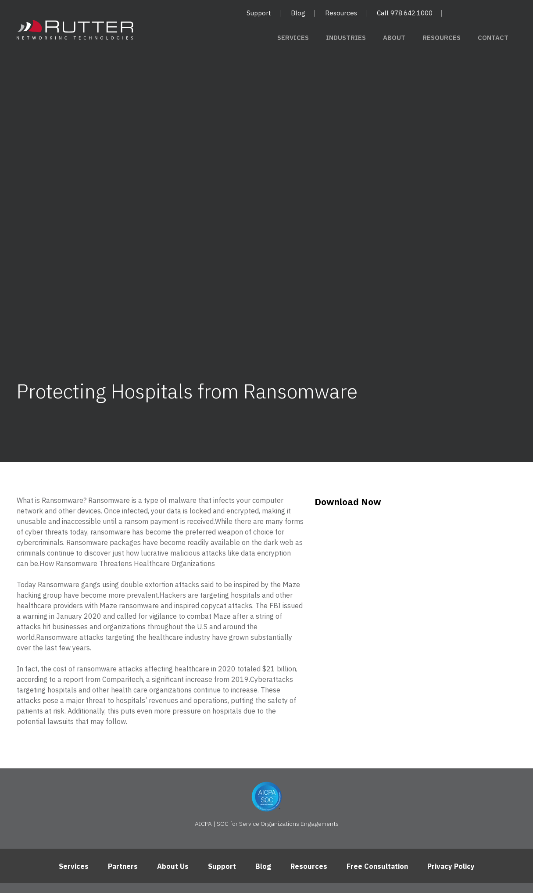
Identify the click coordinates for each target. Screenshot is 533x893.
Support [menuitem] (259, 13)
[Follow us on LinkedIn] (266, 852)
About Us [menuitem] (173, 775)
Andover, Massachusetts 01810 (263, 821)
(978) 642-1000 (355, 821)
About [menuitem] (405, 38)
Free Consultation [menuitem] (377, 775)
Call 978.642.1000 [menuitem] (405, 13)
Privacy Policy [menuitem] (451, 775)
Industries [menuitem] (361, 38)
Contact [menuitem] (495, 38)
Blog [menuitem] (298, 13)
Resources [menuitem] (341, 13)
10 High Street (175, 821)
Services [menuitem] (314, 38)
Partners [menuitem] (123, 775)
